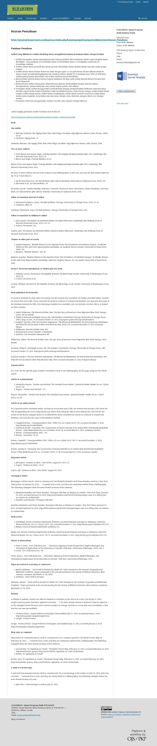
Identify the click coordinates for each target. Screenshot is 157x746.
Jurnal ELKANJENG (60, 18)
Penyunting (31, 18)
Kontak (88, 18)
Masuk (145, 2)
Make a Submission (126, 91)
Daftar (138, 2)
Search (144, 18)
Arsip (20, 18)
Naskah (43, 18)
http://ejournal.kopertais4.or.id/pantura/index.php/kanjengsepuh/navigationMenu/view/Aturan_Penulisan (69, 39)
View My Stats (122, 103)
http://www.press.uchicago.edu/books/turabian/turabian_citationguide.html (43, 117)
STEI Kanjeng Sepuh (125, 2)
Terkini (10, 18)
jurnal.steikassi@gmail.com (28, 715)
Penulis (77, 18)
